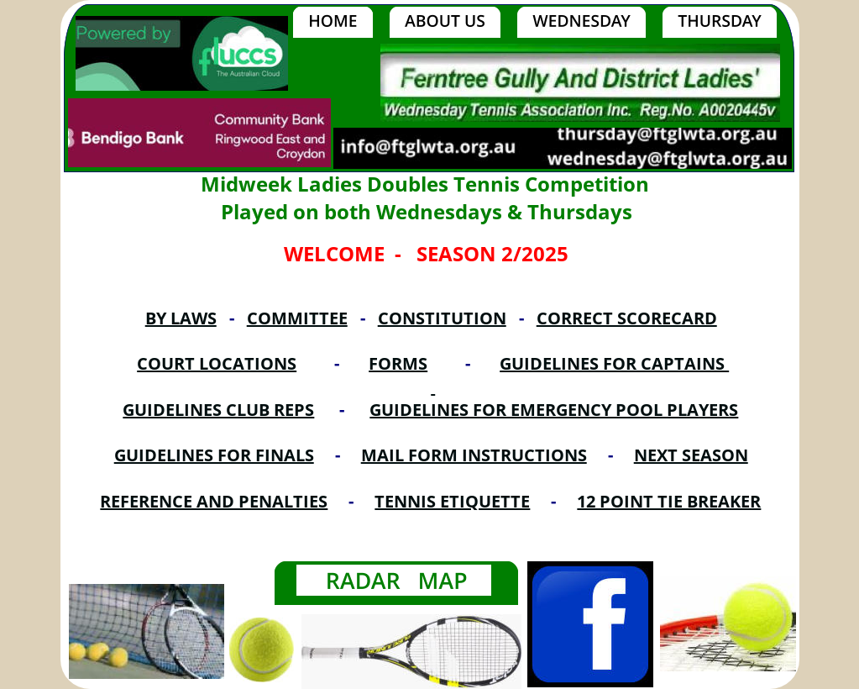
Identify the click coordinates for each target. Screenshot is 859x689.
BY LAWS (181, 318)
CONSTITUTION (442, 318)
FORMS (398, 363)
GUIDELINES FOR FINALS (214, 455)
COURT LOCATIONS (216, 363)
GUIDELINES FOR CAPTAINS (614, 363)
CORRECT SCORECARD (627, 318)
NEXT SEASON (691, 455)
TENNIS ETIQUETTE (452, 501)
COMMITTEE (297, 318)
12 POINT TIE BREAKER (669, 501)
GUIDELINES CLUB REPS (218, 409)
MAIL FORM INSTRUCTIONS (474, 455)
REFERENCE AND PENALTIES (213, 501)
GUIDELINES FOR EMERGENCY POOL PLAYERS (553, 409)
